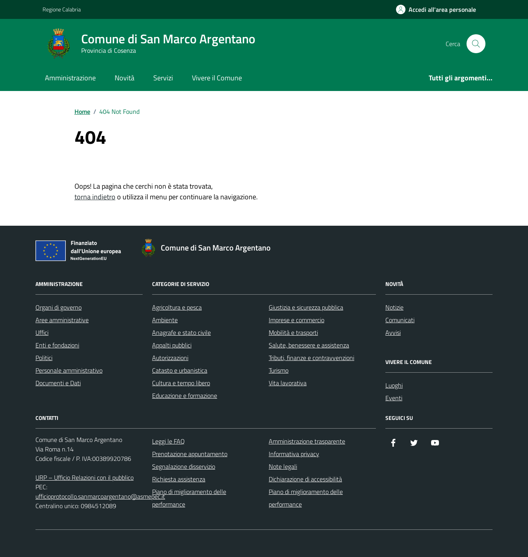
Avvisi (393, 332)
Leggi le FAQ (168, 441)
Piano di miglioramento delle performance (189, 498)
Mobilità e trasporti (293, 332)
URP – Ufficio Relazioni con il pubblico (84, 477)
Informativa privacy (294, 454)
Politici (43, 357)
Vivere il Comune (217, 77)
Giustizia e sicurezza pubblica (306, 307)
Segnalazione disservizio (183, 466)
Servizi (163, 77)
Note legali (283, 466)
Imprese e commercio (296, 320)
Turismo (278, 370)
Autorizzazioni (170, 357)
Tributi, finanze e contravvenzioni (311, 357)
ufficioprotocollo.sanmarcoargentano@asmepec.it (100, 496)
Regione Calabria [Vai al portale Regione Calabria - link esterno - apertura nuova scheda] (62, 9)
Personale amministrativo (68, 370)
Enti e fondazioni (57, 345)
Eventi (393, 398)
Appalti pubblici (171, 345)
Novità (124, 77)
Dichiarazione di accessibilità (305, 479)
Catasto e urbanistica (179, 370)
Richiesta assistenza (178, 479)
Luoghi (394, 385)
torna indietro (94, 196)
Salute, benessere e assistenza (309, 345)
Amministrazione (70, 77)
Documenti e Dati (58, 383)
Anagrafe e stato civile (181, 332)
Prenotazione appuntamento (189, 454)
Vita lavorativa (288, 383)
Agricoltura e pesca (177, 307)
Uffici (41, 332)
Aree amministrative (62, 320)
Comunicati (400, 320)
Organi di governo (58, 307)
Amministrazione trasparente (307, 441)
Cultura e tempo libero (181, 383)
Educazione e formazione (184, 395)
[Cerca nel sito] (476, 43)
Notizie (394, 307)
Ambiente (165, 320)
